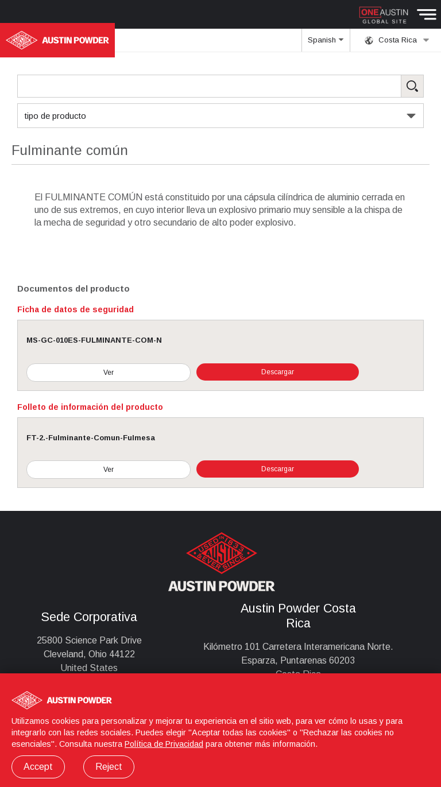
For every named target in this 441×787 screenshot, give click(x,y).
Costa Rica (397, 40)
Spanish (325, 44)
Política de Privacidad (164, 744)
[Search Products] (220, 86)
